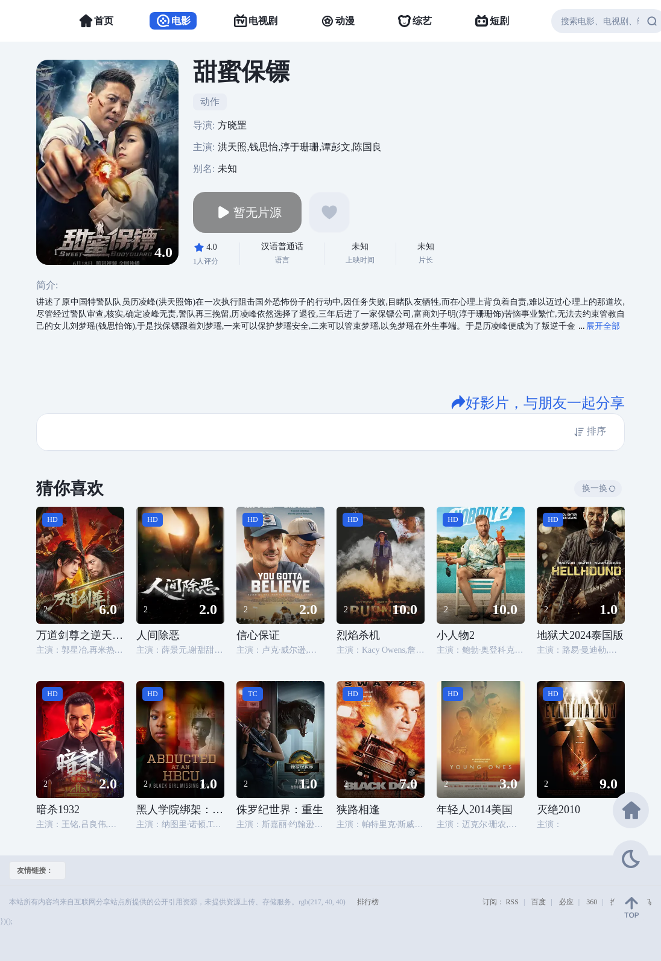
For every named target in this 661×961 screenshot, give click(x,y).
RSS (512, 902)
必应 (566, 902)
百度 (538, 902)
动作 (210, 102)
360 (591, 902)
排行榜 (368, 902)
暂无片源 (247, 212)
